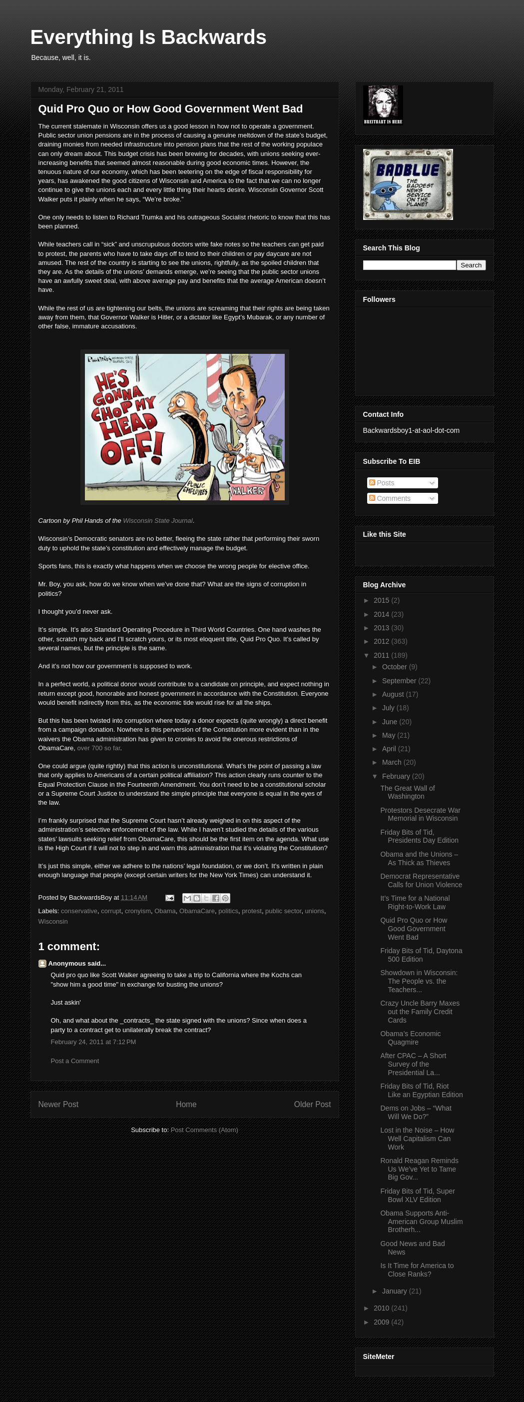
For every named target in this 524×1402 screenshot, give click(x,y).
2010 (382, 1308)
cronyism (138, 911)
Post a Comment (75, 1061)
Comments (390, 498)
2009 (382, 1322)
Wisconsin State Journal (157, 520)
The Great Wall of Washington (407, 792)
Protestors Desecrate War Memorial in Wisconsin (420, 814)
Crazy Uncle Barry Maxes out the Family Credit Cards (420, 1011)
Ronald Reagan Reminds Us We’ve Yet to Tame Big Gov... (419, 1169)
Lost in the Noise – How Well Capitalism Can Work (417, 1138)
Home (186, 1104)
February (397, 776)
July (389, 708)
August (394, 694)
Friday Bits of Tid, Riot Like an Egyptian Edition (421, 1090)
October (395, 667)
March (393, 762)
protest (252, 911)
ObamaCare (197, 911)
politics (228, 911)
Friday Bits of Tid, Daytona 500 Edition (421, 955)
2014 (382, 614)
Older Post (312, 1104)
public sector (283, 911)
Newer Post (58, 1104)
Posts (382, 483)
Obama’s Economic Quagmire (410, 1038)
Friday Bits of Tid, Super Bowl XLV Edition (417, 1195)
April (390, 749)
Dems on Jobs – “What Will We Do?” (415, 1112)
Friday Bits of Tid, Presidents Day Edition (419, 836)
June (390, 722)
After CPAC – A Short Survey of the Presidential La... (413, 1064)
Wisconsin (53, 921)
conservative (79, 911)
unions (314, 911)
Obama (165, 911)
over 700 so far (98, 748)
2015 (382, 600)
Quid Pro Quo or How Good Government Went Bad (413, 928)
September (400, 681)
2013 (382, 628)
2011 (382, 655)
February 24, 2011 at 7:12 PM (93, 1042)
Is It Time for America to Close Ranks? (417, 1270)
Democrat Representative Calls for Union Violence (421, 880)
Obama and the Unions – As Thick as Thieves (419, 858)
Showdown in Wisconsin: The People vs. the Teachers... (419, 981)
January (395, 1291)
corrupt (111, 911)
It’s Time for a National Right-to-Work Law (415, 902)
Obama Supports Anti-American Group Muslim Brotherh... (421, 1221)
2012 (382, 641)
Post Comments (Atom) (204, 1130)
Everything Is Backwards (148, 37)
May (389, 735)
